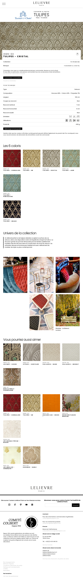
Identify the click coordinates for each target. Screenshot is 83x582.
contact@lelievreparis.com (51, 518)
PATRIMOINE (75, 62)
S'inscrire (75, 505)
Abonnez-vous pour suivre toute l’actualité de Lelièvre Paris (62, 501)
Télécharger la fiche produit (12, 129)
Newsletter (6, 570)
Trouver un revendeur (9, 81)
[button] (12, 160)
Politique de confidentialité (11, 567)
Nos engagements (9, 562)
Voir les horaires (47, 545)
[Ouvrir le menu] (6, 4)
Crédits (5, 569)
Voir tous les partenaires (10, 576)
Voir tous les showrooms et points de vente (56, 559)
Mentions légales (8, 564)
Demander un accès (19, 73)
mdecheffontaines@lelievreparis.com (54, 531)
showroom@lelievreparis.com (52, 523)
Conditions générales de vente (12, 565)
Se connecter (7, 73)
